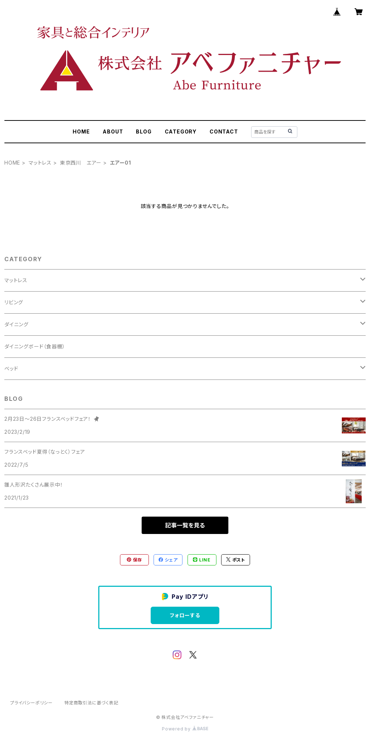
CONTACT (224, 131)
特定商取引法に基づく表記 (91, 702)
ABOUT (113, 131)
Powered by (185, 729)
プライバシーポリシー (31, 702)
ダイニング (16, 324)
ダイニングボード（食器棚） (34, 346)
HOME (81, 131)
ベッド (11, 368)
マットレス (40, 163)
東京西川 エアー (81, 163)
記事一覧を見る (185, 525)
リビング (13, 302)
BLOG (143, 131)
